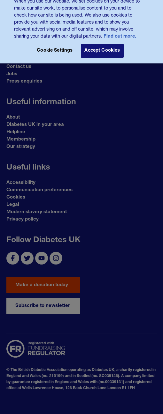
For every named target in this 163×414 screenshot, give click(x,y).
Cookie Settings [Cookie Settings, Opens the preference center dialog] (55, 46)
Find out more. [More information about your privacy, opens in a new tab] (120, 32)
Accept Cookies (102, 46)
